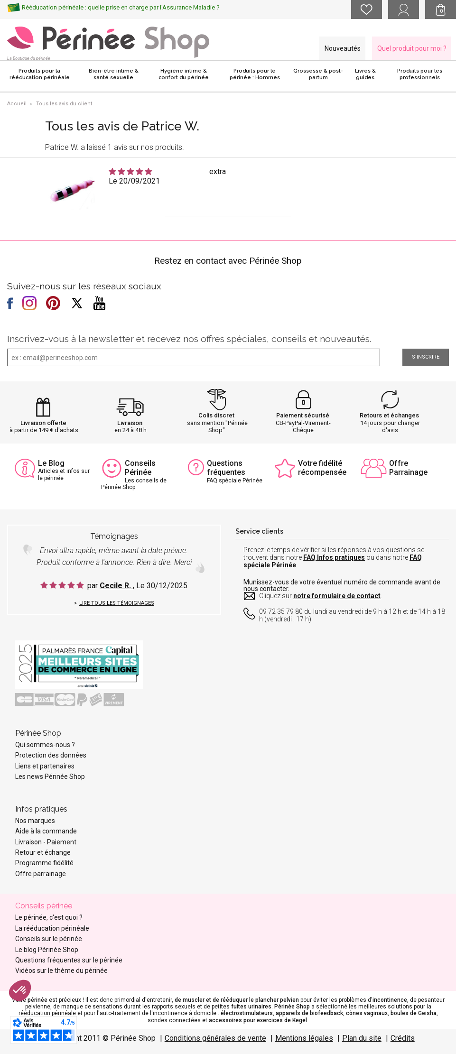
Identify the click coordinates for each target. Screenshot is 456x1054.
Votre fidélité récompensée (322, 468)
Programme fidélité (44, 863)
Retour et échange (43, 852)
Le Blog (51, 463)
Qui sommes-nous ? (45, 745)
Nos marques (35, 820)
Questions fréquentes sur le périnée (68, 960)
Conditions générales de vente (215, 1038)
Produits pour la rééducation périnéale (39, 74)
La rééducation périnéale (52, 928)
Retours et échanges (389, 415)
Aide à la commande (46, 831)
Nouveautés (343, 48)
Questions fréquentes (226, 468)
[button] (20, 990)
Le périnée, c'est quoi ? (49, 917)
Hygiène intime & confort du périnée (183, 74)
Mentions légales (304, 1038)
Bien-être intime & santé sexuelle (114, 74)
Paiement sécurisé (302, 415)
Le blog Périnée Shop (46, 949)
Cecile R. (116, 585)
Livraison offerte (43, 422)
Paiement (61, 842)
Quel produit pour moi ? (412, 48)
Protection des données (50, 755)
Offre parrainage (40, 874)
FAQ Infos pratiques (334, 557)
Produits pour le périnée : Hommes (255, 74)
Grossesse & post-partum (318, 74)
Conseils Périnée (140, 468)
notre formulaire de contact (337, 596)
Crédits (403, 1038)
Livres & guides (365, 74)
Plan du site (362, 1038)
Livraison (129, 422)
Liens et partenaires (44, 766)
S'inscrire (425, 357)
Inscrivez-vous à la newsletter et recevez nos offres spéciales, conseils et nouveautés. (189, 338)
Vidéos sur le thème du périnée (61, 970)
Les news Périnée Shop (50, 776)
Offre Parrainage (408, 468)
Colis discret (216, 415)
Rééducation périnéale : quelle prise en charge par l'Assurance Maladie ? (121, 7)
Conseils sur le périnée (48, 939)
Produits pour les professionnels (419, 74)
